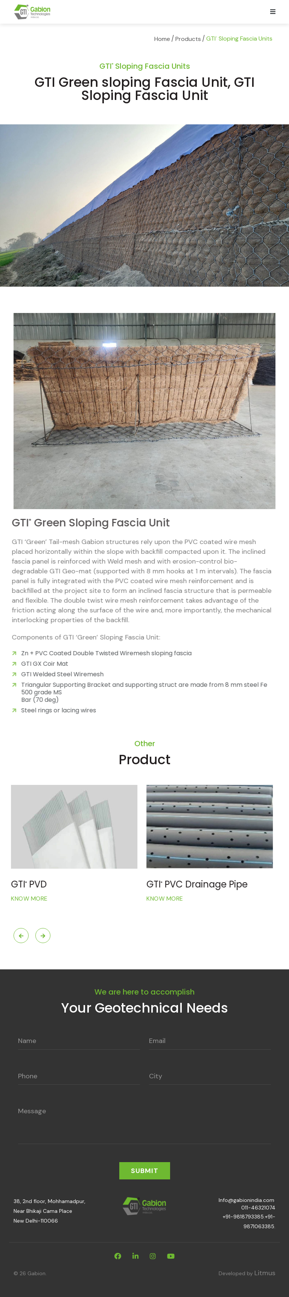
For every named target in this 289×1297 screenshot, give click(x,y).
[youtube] (171, 1256)
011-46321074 (258, 1207)
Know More (32, 898)
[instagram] (153, 1256)
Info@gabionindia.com (246, 1200)
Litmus (264, 1272)
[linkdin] (135, 1256)
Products (188, 39)
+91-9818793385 (243, 1216)
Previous (21, 935)
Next (42, 935)
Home (162, 39)
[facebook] (117, 1256)
